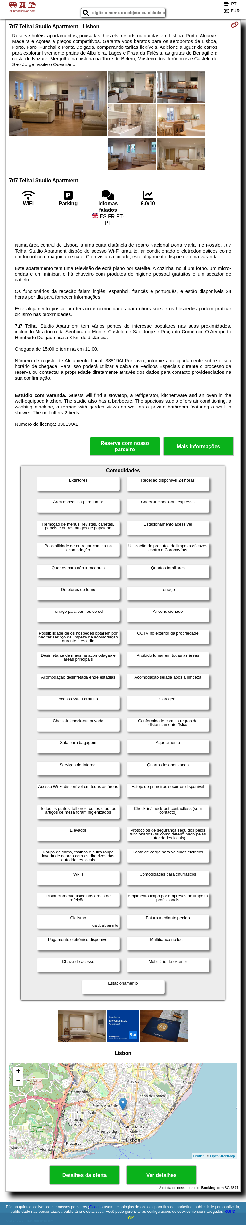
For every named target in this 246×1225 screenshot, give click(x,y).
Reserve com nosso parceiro (125, 446)
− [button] (18, 1081)
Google (95, 1207)
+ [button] (18, 1071)
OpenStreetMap (222, 1156)
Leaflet (198, 1156)
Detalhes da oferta (84, 1175)
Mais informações (198, 446)
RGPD (229, 1211)
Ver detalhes (161, 1175)
